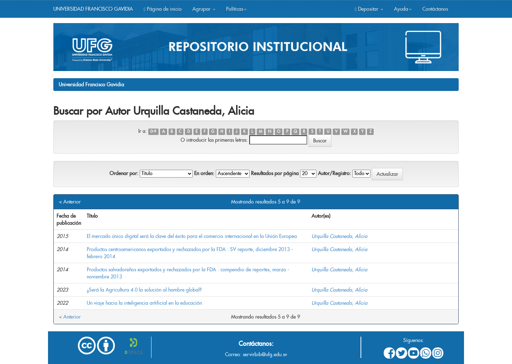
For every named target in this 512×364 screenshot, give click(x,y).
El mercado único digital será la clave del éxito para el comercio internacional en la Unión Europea (192, 236)
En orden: (204, 173)
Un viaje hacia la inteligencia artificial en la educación (144, 303)
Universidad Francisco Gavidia (91, 84)
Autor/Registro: (334, 173)
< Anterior (70, 202)
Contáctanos (435, 9)
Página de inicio (163, 9)
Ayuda (403, 9)
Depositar (369, 9)
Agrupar (203, 9)
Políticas (236, 9)
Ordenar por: (124, 173)
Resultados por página (275, 173)
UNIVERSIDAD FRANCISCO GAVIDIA (93, 9)
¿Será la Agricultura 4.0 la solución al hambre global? (144, 290)
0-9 (153, 131)
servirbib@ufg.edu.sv (265, 354)
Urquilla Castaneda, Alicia (339, 236)
